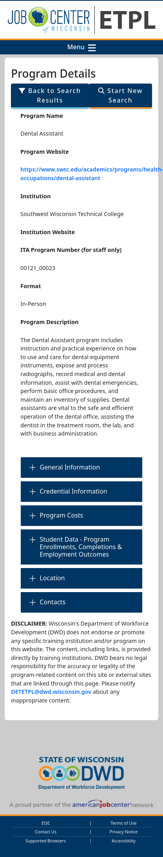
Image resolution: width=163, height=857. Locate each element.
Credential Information (73, 491)
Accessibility (124, 841)
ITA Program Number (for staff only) (71, 249)
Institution (35, 196)
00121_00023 (37, 268)
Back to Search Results (50, 95)
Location (52, 578)
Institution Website (47, 232)
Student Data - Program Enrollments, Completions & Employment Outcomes (81, 547)
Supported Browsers (46, 841)
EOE (45, 823)
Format (30, 286)
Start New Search (120, 95)
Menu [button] (77, 47)
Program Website (44, 151)
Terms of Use (124, 823)
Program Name (41, 115)
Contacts (53, 602)
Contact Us (46, 832)
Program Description (49, 322)
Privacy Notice (123, 832)
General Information (70, 467)
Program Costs (61, 515)
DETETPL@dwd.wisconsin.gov (51, 691)
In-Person (33, 303)
